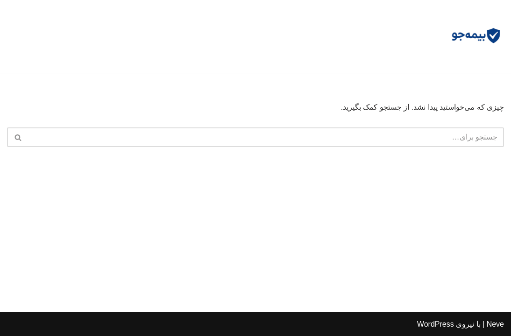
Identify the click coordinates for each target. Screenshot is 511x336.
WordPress (435, 324)
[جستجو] (266, 137)
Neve (495, 324)
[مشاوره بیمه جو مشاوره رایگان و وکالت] (476, 36)
